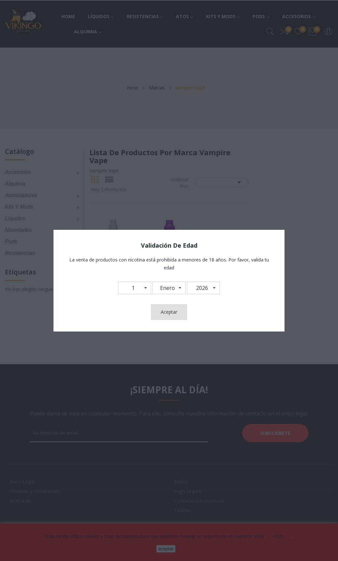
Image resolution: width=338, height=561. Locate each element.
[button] (134, 288)
